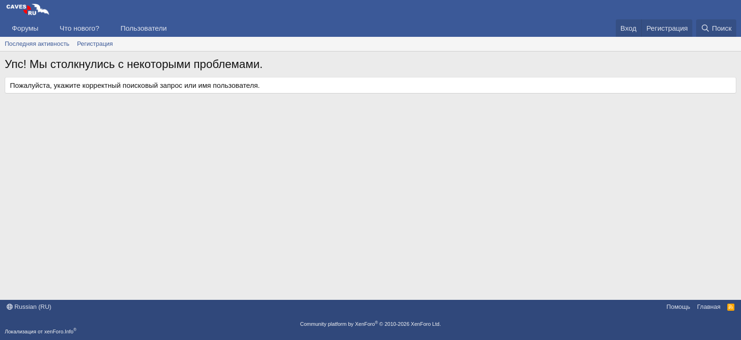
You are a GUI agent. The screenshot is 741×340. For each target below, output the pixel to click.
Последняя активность (37, 43)
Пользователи (144, 28)
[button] (45, 28)
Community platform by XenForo (370, 324)
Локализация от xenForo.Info (41, 331)
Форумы (25, 28)
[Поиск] (716, 28)
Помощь (678, 306)
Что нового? (79, 28)
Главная (708, 306)
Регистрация (95, 43)
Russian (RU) (29, 306)
